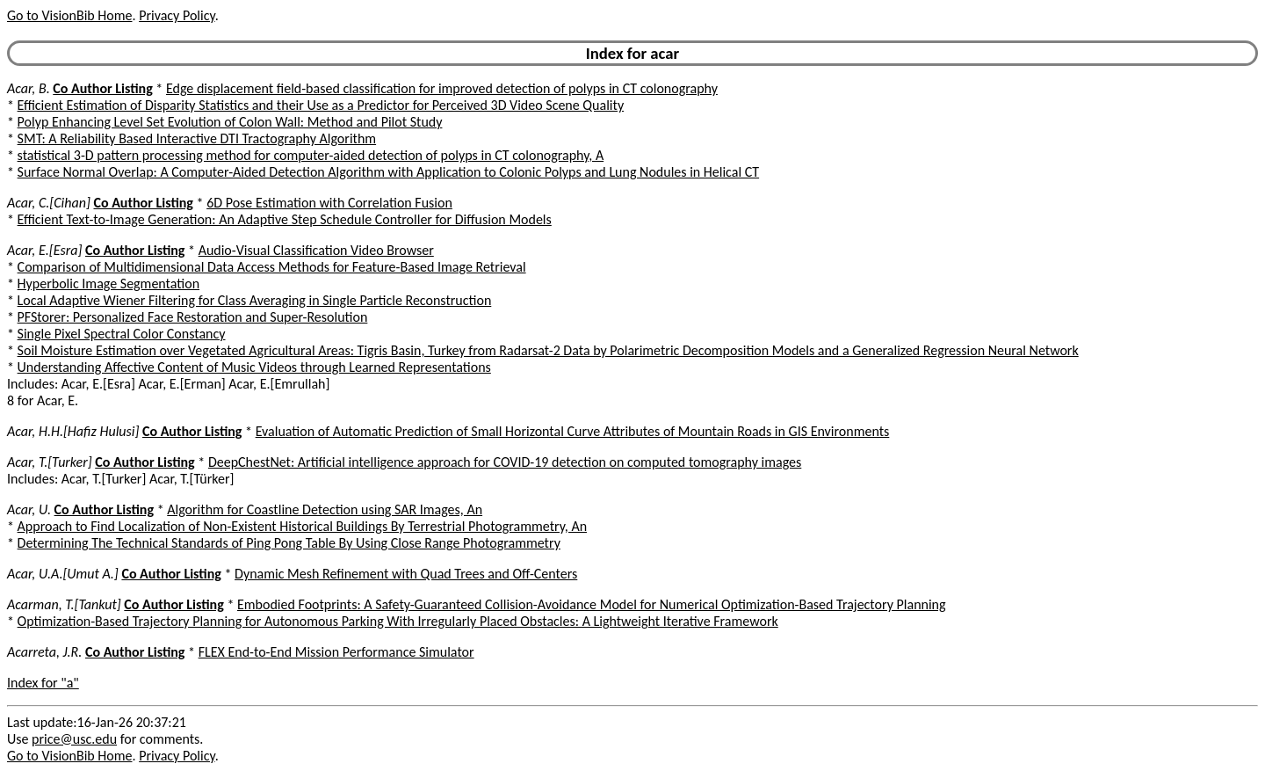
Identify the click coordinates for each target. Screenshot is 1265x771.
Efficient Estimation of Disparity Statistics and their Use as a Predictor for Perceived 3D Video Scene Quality (321, 105)
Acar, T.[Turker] (49, 462)
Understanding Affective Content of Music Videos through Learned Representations (254, 367)
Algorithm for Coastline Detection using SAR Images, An (324, 509)
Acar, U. (29, 509)
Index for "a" (43, 682)
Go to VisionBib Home (69, 15)
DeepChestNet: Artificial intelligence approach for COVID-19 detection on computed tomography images (504, 462)
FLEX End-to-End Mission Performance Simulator (336, 652)
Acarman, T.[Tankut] (64, 604)
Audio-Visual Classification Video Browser (316, 250)
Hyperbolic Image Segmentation (108, 283)
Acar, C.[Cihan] (48, 202)
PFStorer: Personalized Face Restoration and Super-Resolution (193, 317)
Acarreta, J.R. (44, 652)
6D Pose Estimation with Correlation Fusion (329, 202)
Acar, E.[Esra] (44, 250)
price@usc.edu (74, 739)
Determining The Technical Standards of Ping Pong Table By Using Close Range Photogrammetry (289, 543)
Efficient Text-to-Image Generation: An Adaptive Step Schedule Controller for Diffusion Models (285, 219)
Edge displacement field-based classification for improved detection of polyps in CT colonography (442, 88)
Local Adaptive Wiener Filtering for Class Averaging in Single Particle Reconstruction (255, 300)
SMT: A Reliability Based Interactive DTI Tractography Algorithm (197, 138)
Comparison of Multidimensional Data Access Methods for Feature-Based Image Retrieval (272, 266)
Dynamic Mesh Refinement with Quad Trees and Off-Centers (406, 573)
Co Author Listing (102, 88)
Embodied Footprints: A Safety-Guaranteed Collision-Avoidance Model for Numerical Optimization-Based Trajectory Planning (591, 604)
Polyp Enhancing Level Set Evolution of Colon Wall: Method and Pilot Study (230, 121)
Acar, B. (28, 88)
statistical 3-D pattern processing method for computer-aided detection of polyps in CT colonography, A (311, 155)
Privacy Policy (176, 15)
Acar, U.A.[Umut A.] (63, 573)
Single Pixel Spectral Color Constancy (122, 333)
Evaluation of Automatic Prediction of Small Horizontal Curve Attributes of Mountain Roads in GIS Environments (573, 431)
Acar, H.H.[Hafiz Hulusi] (73, 431)
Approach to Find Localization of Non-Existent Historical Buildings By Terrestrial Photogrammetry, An (302, 526)
